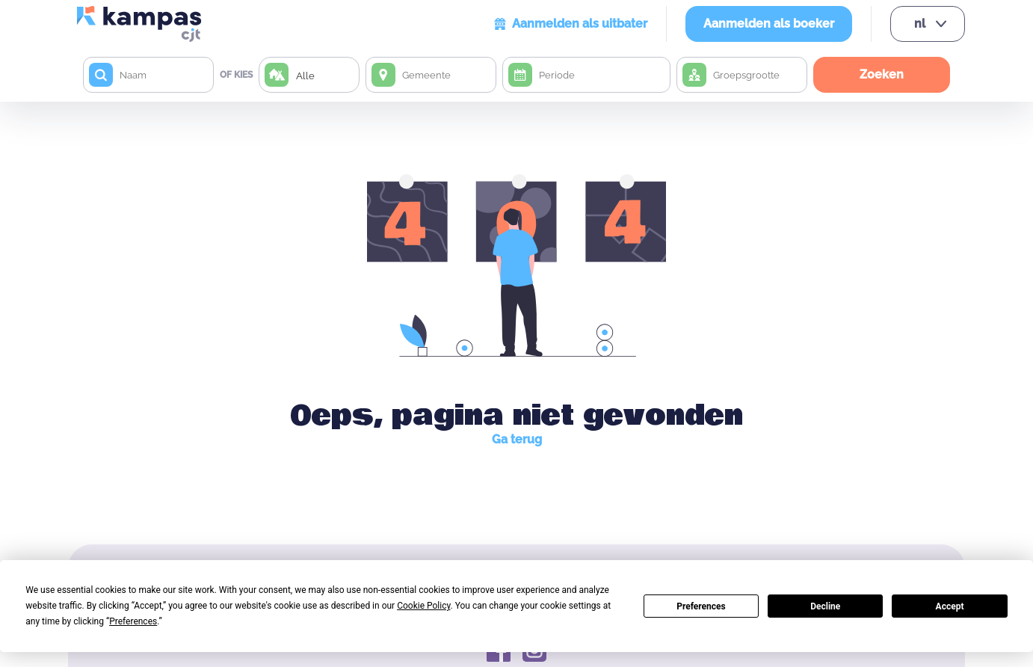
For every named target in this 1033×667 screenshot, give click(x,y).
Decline (825, 606)
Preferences (701, 606)
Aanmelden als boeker (768, 23)
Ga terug (517, 439)
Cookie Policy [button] (423, 605)
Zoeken (882, 74)
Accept (950, 606)
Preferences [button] (133, 621)
